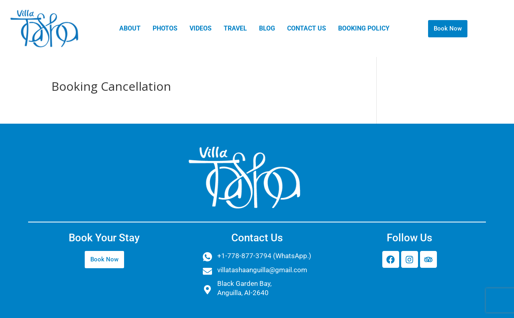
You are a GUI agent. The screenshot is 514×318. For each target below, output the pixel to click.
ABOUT (130, 28)
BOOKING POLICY (364, 28)
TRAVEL (235, 28)
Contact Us (306, 28)
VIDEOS (201, 28)
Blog (267, 28)
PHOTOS (165, 28)
